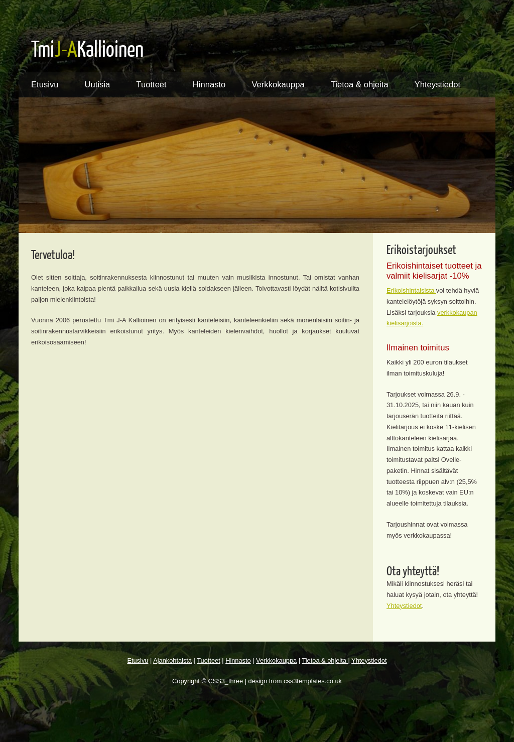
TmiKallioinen (87, 48)
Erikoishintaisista (411, 290)
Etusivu (45, 84)
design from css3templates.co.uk (295, 681)
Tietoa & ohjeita (360, 84)
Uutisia (97, 84)
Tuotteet (151, 84)
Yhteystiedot (438, 84)
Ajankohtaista (172, 660)
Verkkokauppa (277, 84)
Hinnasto (209, 84)
